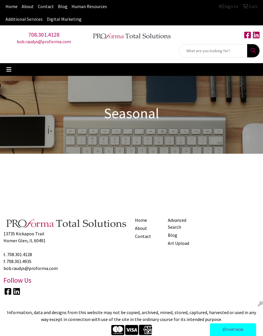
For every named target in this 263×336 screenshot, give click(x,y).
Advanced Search (177, 223)
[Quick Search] (213, 50)
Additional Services (24, 19)
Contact (46, 6)
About (28, 6)
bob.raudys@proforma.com (44, 41)
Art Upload (178, 243)
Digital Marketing (64, 19)
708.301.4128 (43, 34)
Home (11, 6)
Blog (62, 6)
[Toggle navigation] (9, 69)
